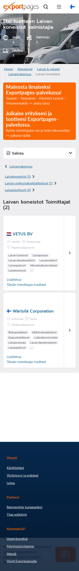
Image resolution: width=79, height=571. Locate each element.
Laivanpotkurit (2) (18, 190)
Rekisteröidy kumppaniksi (24, 507)
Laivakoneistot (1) (18, 176)
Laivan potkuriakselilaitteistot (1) (29, 183)
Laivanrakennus (19, 74)
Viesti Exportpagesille (22, 561)
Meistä (11, 554)
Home (8, 69)
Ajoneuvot (25, 69)
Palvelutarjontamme (20, 546)
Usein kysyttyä (17, 539)
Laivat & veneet (48, 69)
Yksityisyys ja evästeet (22, 475)
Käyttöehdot (15, 468)
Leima (11, 483)
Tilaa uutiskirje (17, 514)
